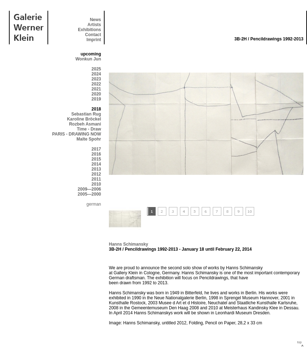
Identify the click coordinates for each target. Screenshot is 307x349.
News (95, 19)
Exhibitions (89, 29)
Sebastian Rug (86, 114)
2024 (96, 74)
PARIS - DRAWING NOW (76, 134)
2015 (96, 159)
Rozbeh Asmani (85, 124)
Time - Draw (89, 129)
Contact (93, 34)
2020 (96, 94)
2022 (96, 84)
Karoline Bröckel (84, 119)
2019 (96, 99)
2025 (96, 69)
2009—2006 (89, 189)
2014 (96, 164)
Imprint (93, 39)
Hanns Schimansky (128, 244)
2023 (96, 79)
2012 (96, 174)
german (93, 204)
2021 (96, 89)
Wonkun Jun (88, 59)
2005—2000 (89, 194)
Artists (94, 24)
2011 (96, 179)
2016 (96, 154)
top (299, 342)
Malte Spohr (88, 139)
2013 (96, 169)
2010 (96, 184)
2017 (96, 149)
